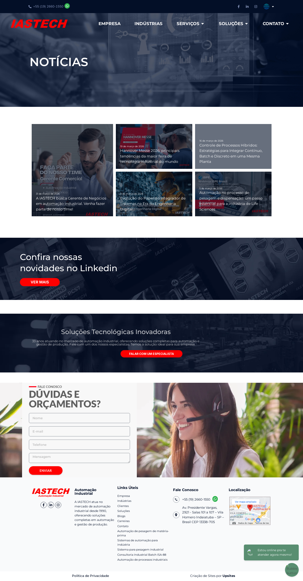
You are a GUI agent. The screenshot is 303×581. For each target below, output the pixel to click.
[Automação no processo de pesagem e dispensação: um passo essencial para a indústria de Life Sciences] (233, 194)
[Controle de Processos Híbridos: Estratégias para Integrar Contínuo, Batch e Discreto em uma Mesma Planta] (233, 146)
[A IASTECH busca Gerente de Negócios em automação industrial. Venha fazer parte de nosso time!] (72, 170)
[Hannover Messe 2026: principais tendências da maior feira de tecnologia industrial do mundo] (154, 146)
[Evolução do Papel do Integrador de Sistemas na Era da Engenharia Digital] (154, 194)
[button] (151, 354)
